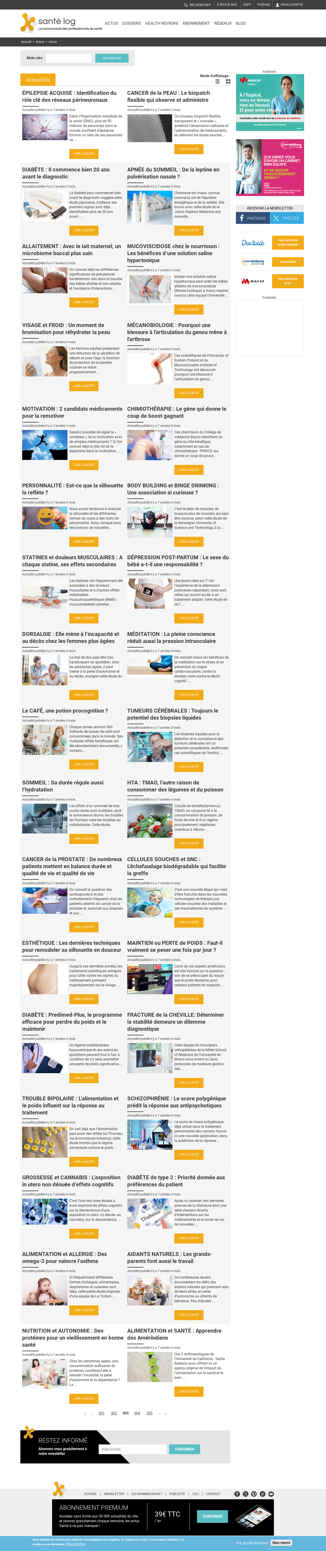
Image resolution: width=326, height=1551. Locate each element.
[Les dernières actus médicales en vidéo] (270, 355)
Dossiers (131, 23)
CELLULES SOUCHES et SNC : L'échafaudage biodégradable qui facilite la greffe (176, 866)
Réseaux (223, 23)
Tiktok (262, 1493)
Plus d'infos (75, 1544)
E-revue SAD (227, 4)
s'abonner (212, 1516)
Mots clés (34, 58)
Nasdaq (266, 20)
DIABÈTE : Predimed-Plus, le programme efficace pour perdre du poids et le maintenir (72, 1022)
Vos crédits (288, 262)
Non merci (281, 1543)
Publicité (177, 1494)
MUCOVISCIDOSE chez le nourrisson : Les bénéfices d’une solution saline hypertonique (173, 253)
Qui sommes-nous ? (147, 1494)
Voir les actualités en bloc (228, 81)
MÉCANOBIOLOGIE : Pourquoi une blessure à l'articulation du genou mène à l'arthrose (177, 332)
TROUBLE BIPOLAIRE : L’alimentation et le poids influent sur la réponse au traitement (70, 1105)
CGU (195, 1494)
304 (137, 1413)
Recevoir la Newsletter (270, 208)
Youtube (271, 1493)
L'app (247, 4)
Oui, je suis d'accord (252, 1543)
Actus (111, 23)
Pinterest (254, 1493)
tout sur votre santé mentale (288, 242)
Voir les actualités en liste (217, 81)
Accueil (26, 42)
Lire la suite (84, 154)
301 (101, 1413)
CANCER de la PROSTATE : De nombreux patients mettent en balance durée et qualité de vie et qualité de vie (72, 866)
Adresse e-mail (111, 1442)
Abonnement (196, 23)
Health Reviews (161, 23)
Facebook (237, 1493)
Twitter (245, 1493)
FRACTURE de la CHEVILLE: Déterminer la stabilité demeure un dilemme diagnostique (175, 1022)
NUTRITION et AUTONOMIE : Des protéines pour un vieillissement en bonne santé (73, 1338)
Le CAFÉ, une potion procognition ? (65, 711)
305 (149, 1413)
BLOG (241, 23)
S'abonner (184, 1449)
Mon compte (292, 4)
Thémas (263, 4)
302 (114, 1413)
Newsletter (114, 1494)
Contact (213, 1494)
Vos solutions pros (288, 281)
